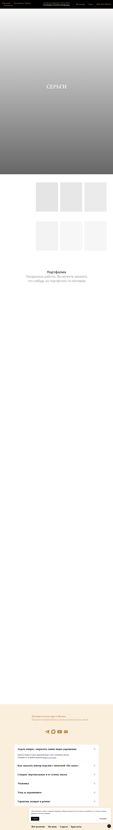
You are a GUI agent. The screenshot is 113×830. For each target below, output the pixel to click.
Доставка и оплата (22, 3)
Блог (91, 4)
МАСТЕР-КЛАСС (103, 4)
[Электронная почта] (66, 732)
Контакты (8, 5)
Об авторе (80, 4)
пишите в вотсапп (49, 757)
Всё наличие (38, 826)
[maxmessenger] (53, 732)
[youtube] (59, 732)
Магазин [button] (6, 3)
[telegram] (47, 732)
